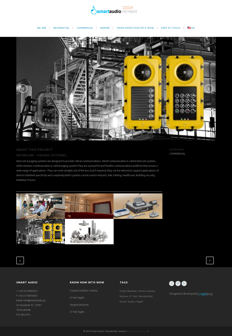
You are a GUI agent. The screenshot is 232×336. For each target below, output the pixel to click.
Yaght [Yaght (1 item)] (139, 301)
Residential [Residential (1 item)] (145, 296)
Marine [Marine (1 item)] (124, 296)
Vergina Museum (79, 304)
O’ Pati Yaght (77, 311)
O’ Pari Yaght (77, 297)
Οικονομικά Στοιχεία (137, 331)
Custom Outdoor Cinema (84, 290)
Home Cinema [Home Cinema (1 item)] (146, 291)
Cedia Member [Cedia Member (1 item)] (128, 291)
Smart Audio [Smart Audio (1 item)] (127, 301)
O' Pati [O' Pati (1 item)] (133, 296)
